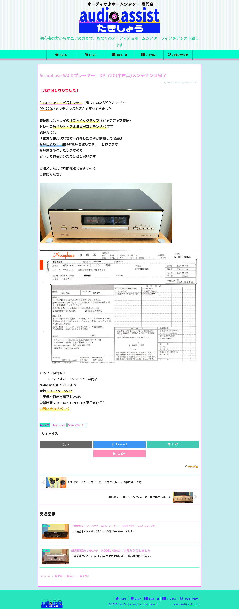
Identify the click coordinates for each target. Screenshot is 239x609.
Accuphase (59, 425)
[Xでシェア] (66, 444)
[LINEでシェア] (173, 444)
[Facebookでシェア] (119, 444)
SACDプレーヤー (77, 425)
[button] (119, 453)
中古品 (44, 425)
